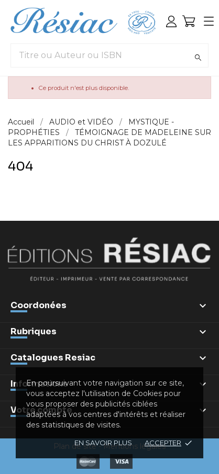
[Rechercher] (198, 57)
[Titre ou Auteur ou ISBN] (109, 55)
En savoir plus (103, 442)
